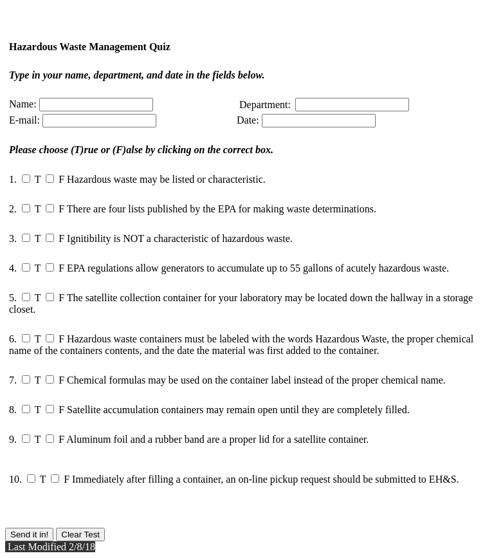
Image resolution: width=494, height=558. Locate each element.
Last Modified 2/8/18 (50, 546)
